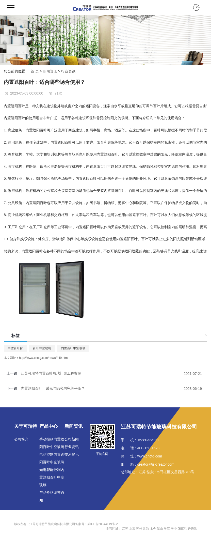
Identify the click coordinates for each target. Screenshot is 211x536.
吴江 (167, 528)
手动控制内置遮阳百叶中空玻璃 (51, 443)
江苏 (125, 528)
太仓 (153, 528)
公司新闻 (71, 439)
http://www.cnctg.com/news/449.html (43, 358)
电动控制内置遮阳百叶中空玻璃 (51, 458)
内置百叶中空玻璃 (73, 348)
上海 (132, 528)
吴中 (174, 528)
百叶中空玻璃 (42, 348)
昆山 (160, 528)
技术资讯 (71, 454)
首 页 (35, 71)
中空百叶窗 (15, 348)
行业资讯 (68, 71)
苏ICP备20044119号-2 (102, 524)
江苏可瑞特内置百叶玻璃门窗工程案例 (51, 373)
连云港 (192, 528)
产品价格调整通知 (51, 496)
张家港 (182, 528)
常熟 (146, 528)
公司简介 (21, 439)
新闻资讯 (50, 71)
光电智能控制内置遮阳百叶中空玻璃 (51, 477)
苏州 (139, 528)
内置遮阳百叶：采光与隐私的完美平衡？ (53, 388)
